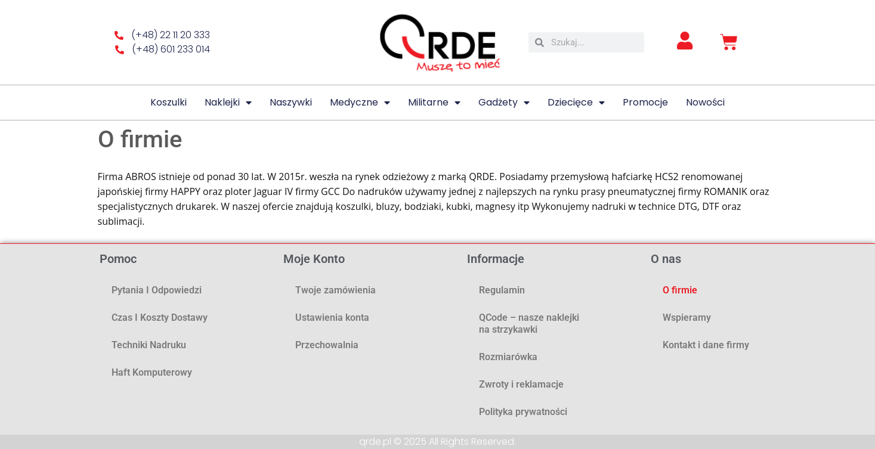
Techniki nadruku (149, 345)
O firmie (680, 290)
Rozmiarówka (508, 357)
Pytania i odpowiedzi (157, 290)
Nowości (705, 102)
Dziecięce (576, 102)
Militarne (434, 102)
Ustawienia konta (332, 317)
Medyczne (360, 102)
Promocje (645, 102)
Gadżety (504, 102)
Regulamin (502, 290)
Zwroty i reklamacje (521, 384)
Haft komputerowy (152, 372)
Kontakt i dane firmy (706, 345)
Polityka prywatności (523, 411)
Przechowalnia (326, 345)
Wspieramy (687, 317)
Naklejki (228, 102)
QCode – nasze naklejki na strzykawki (529, 323)
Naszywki (291, 102)
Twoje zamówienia (335, 290)
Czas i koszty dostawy (160, 317)
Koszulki (168, 102)
